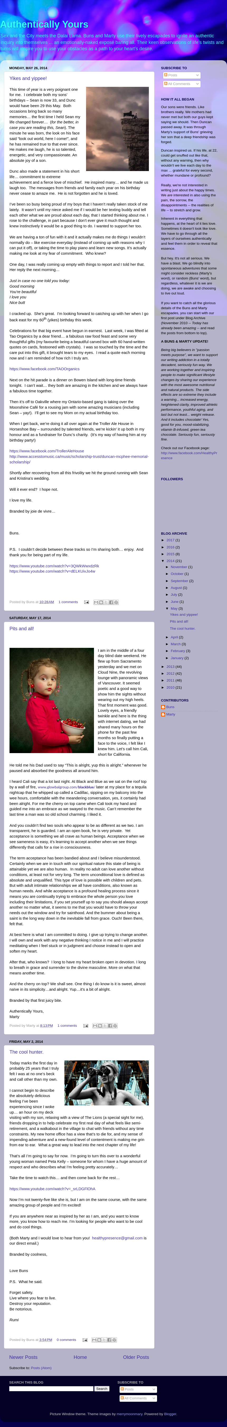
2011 (171, 680)
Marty (170, 714)
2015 (171, 554)
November (179, 567)
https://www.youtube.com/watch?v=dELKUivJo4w (52, 571)
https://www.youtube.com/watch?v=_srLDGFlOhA (52, 1189)
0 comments (66, 1340)
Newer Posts (23, 1357)
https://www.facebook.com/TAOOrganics (44, 369)
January (178, 658)
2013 (171, 667)
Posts (170, 75)
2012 (171, 673)
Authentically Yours (44, 24)
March (176, 644)
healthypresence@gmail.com (117, 1238)
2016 (171, 547)
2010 (171, 687)
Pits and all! (22, 628)
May (174, 608)
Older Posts (136, 1357)
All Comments (177, 84)
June (175, 602)
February (178, 651)
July (174, 595)
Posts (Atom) (41, 1368)
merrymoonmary (129, 1414)
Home (80, 1357)
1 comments (68, 602)
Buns (170, 707)
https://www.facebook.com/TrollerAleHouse (47, 451)
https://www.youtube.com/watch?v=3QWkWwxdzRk (54, 566)
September (180, 581)
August (177, 588)
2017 (171, 540)
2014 (171, 561)
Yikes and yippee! (28, 78)
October (178, 574)
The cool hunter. (27, 1052)
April (175, 637)
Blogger (170, 1414)
